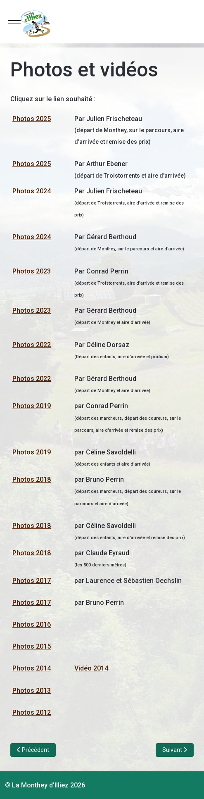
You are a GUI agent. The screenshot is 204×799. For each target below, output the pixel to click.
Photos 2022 (31, 345)
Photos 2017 (31, 581)
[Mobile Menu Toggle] (14, 23)
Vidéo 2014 (91, 668)
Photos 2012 (31, 712)
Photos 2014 (31, 668)
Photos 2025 (31, 119)
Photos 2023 (31, 271)
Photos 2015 (31, 646)
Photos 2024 (31, 191)
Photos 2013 (31, 690)
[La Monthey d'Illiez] (102, 23)
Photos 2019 (31, 406)
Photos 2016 (31, 624)
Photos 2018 (31, 479)
